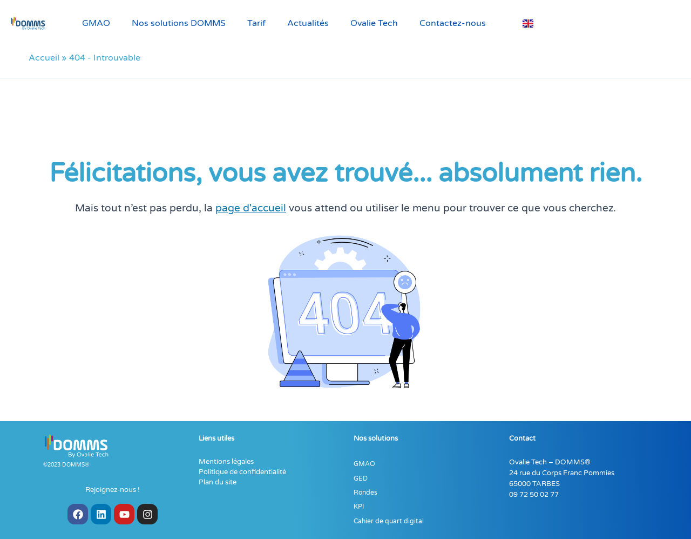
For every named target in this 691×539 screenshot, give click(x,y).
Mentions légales (226, 461)
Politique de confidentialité (242, 472)
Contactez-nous (452, 23)
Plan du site (217, 482)
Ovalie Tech (374, 23)
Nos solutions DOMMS (179, 23)
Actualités (308, 23)
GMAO (96, 23)
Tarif (256, 23)
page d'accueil (250, 208)
